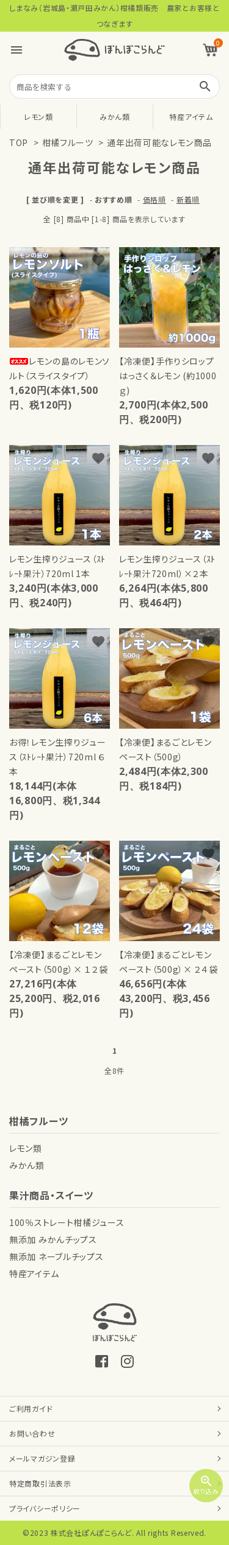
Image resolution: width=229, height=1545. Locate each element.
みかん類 (115, 116)
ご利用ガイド (31, 1408)
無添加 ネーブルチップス (56, 1256)
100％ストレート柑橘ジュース (67, 1222)
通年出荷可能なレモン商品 (159, 142)
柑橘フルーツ (67, 142)
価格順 (154, 199)
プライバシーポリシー (45, 1508)
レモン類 (38, 116)
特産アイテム (191, 116)
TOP (18, 142)
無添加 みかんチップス (53, 1239)
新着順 (188, 199)
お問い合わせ (32, 1433)
